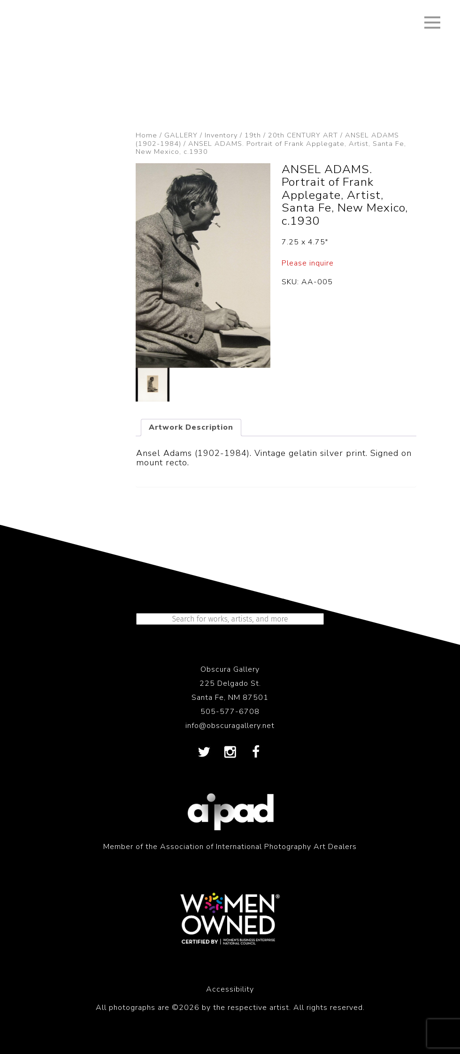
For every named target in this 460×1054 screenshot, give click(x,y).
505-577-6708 (230, 711)
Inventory (221, 135)
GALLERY (181, 135)
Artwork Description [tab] (191, 427)
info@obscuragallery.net (230, 725)
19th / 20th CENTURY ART (291, 135)
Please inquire (308, 263)
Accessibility (230, 989)
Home (146, 135)
